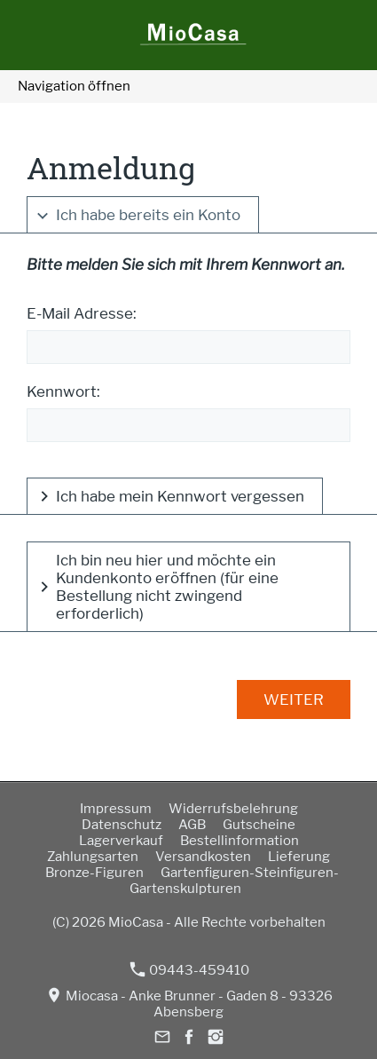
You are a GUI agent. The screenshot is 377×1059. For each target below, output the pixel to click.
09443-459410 (190, 969)
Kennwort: (63, 391)
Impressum (116, 809)
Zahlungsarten (92, 857)
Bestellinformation (239, 841)
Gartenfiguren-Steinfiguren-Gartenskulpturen (235, 881)
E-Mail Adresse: (82, 313)
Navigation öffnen (74, 86)
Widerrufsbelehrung (233, 809)
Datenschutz (121, 825)
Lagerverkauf (121, 841)
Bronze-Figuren (94, 873)
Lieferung (299, 857)
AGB (192, 825)
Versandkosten (203, 857)
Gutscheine (259, 825)
